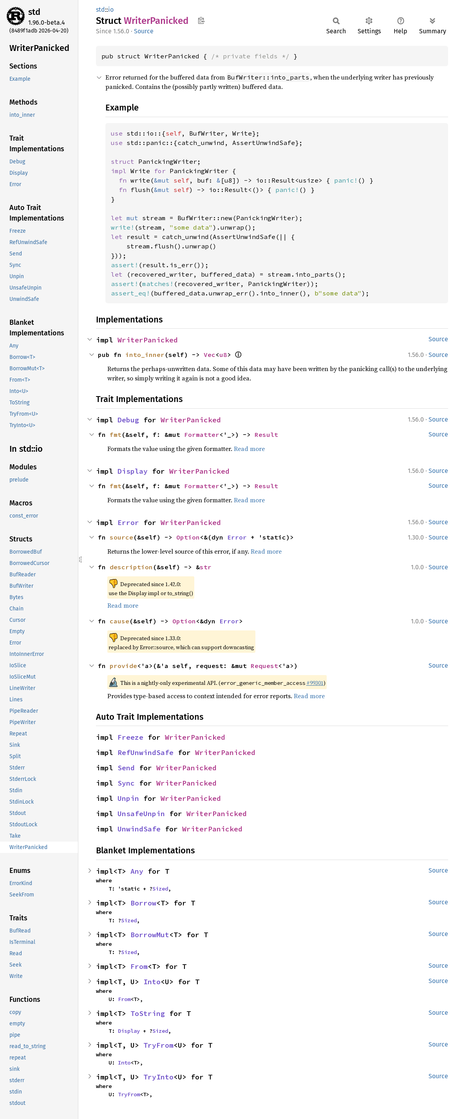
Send (126, 767)
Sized (160, 888)
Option (188, 537)
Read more (249, 448)
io (111, 9)
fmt (115, 434)
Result (266, 434)
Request (264, 666)
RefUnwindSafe (146, 752)
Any (136, 871)
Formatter (201, 434)
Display (133, 471)
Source (144, 31)
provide (123, 666)
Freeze (130, 737)
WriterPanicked (148, 339)
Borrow (143, 902)
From (139, 966)
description (131, 567)
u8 (223, 355)
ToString (147, 1013)
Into (152, 981)
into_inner (145, 355)
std (34, 12)
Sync (126, 783)
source (121, 537)
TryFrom (158, 1045)
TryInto (158, 1076)
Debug (128, 419)
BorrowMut (149, 934)
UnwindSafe (139, 828)
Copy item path (201, 20)
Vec (209, 355)
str (206, 567)
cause (119, 621)
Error (128, 522)
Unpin (128, 798)
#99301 (315, 683)
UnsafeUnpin (141, 813)
